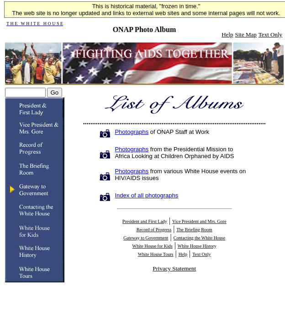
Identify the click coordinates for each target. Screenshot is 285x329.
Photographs (131, 131)
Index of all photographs (146, 195)
